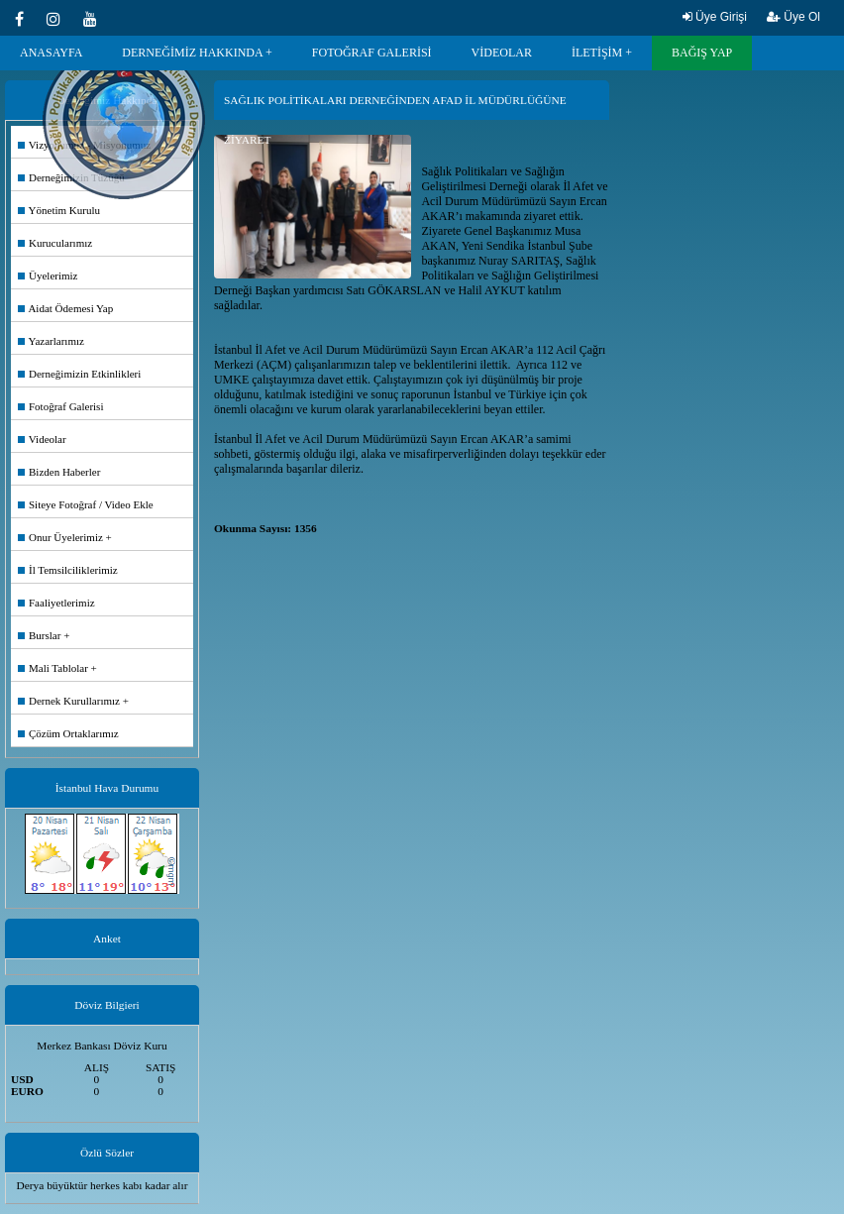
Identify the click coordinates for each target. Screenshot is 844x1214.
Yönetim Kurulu (59, 210)
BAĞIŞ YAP (702, 52)
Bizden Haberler (59, 472)
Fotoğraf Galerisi (60, 406)
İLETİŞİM (597, 52)
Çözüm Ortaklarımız (68, 733)
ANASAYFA (51, 52)
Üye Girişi (715, 17)
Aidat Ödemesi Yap (65, 308)
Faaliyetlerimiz (56, 602)
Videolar (42, 439)
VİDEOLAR (502, 52)
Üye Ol (793, 17)
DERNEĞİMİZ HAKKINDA (192, 52)
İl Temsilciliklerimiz (68, 570)
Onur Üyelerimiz (60, 537)
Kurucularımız (55, 243)
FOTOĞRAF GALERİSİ (372, 52)
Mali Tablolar (53, 668)
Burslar (39, 635)
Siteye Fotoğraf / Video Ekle (86, 504)
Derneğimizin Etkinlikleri (79, 374)
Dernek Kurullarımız (69, 701)
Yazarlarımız (51, 341)
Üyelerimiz (47, 275)
